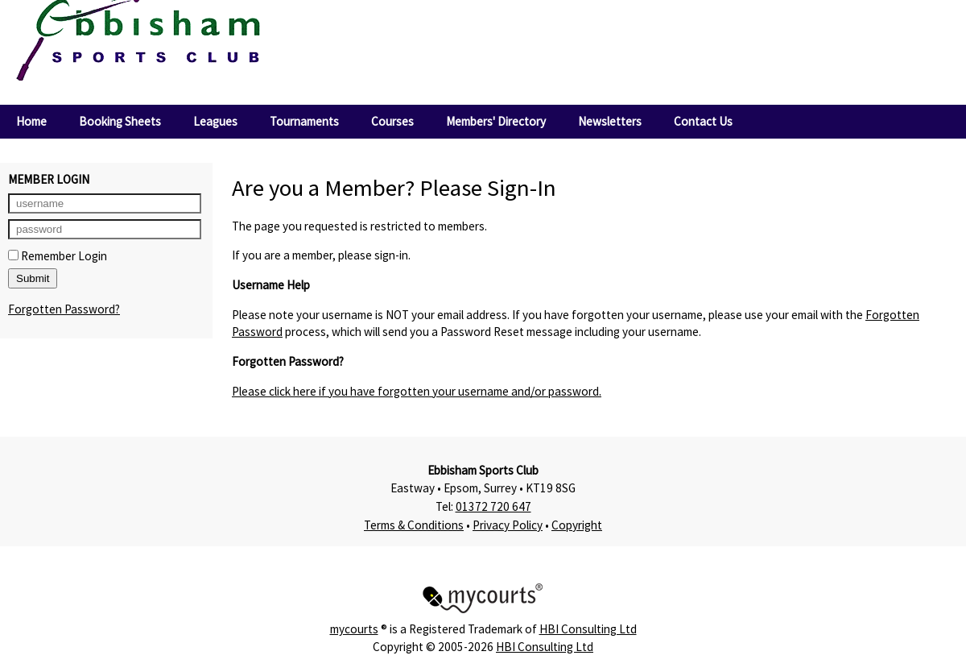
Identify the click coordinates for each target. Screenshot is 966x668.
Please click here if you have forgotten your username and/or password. (416, 391)
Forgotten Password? (64, 309)
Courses (392, 121)
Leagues (215, 121)
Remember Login (57, 255)
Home (31, 121)
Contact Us (703, 121)
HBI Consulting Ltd (588, 629)
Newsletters (610, 121)
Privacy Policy (508, 525)
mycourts (354, 629)
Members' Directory (496, 121)
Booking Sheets (120, 121)
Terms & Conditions (414, 525)
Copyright (576, 525)
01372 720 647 (493, 506)
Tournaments (304, 121)
